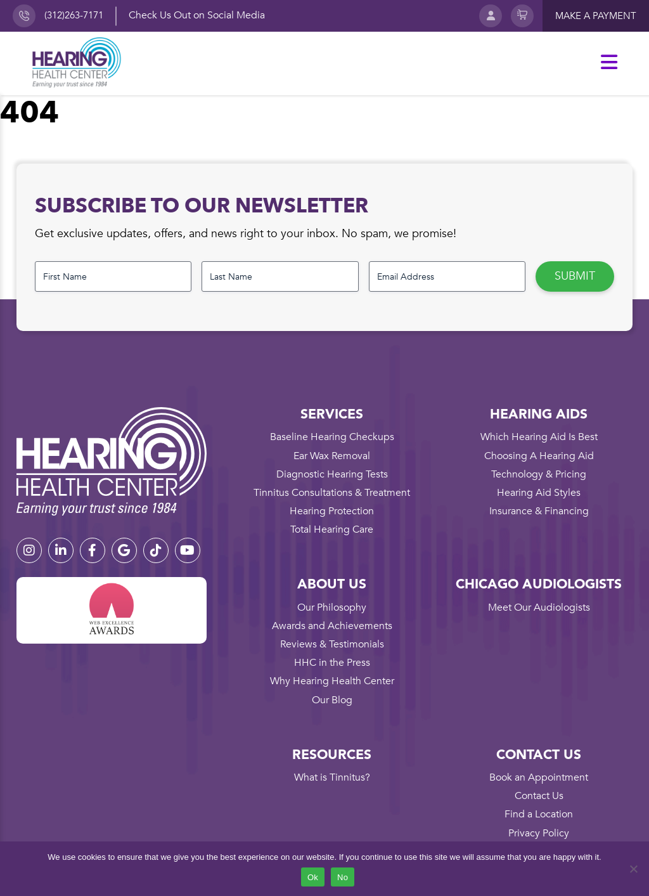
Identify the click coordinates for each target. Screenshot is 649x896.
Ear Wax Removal (331, 456)
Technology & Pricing (538, 474)
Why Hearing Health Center (332, 681)
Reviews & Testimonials (332, 644)
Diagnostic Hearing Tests (332, 474)
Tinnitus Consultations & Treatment (332, 493)
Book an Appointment (538, 777)
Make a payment (595, 16)
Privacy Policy (538, 833)
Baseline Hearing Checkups (332, 437)
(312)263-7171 (73, 15)
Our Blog (332, 700)
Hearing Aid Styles (539, 493)
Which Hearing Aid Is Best (539, 437)
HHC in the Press (332, 663)
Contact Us (539, 796)
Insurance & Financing (539, 511)
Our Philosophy (331, 607)
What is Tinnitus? (332, 777)
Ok (312, 877)
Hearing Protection (332, 511)
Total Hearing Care (331, 529)
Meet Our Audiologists (539, 607)
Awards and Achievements (332, 626)
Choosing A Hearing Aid (539, 456)
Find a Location (538, 814)
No (342, 877)
